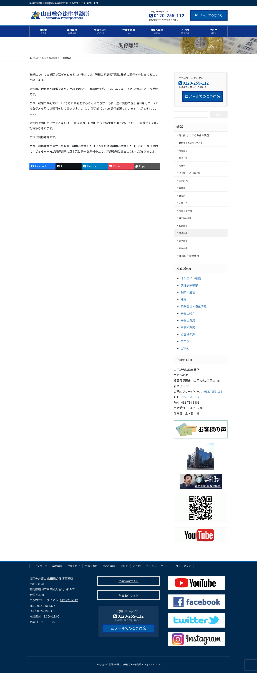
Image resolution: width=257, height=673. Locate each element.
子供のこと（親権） (190, 173)
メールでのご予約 (208, 15)
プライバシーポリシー (158, 566)
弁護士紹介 (188, 313)
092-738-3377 (190, 397)
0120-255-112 (213, 391)
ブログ (185, 341)
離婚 (180, 127)
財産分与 (183, 150)
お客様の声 (188, 334)
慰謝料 (182, 165)
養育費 (182, 195)
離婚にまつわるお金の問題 (194, 135)
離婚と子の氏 (185, 210)
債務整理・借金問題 (193, 306)
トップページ (39, 566)
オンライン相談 (191, 278)
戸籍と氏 (183, 202)
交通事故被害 (189, 285)
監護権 (182, 187)
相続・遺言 (188, 292)
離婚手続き (185, 218)
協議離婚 (183, 225)
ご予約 (185, 348)
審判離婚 (183, 240)
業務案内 (57, 566)
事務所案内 (188, 327)
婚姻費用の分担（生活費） (192, 142)
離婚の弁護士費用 (189, 255)
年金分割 (183, 157)
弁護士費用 (188, 320)
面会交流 (183, 180)
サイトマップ (183, 566)
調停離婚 (183, 233)
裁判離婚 (183, 248)
